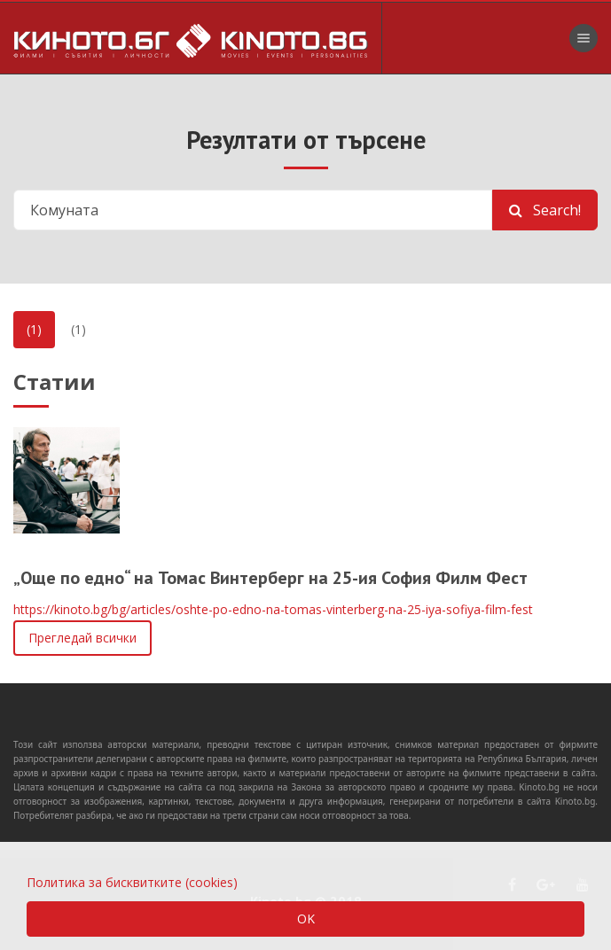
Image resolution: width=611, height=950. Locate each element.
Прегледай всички (82, 637)
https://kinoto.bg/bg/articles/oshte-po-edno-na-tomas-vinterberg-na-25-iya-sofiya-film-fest (273, 609)
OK (306, 918)
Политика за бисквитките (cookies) (132, 882)
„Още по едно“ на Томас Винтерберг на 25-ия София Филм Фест (270, 577)
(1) (34, 329)
